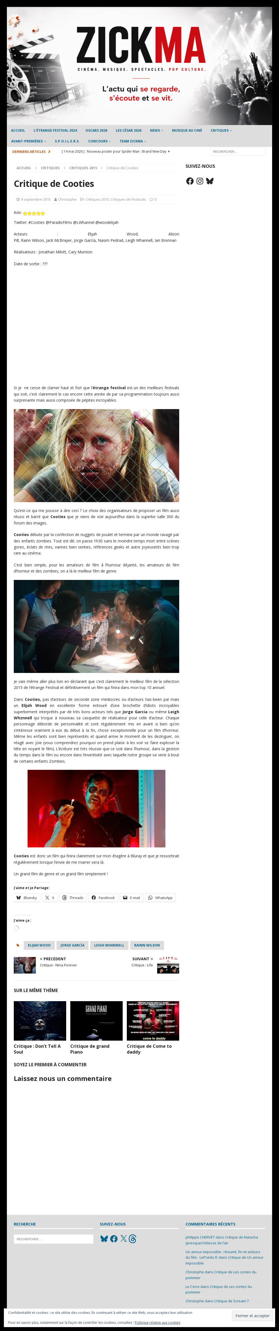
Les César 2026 (128, 130)
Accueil (18, 130)
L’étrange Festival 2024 (55, 130)
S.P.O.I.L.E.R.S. (67, 141)
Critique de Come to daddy (149, 1049)
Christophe (67, 199)
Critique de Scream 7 (231, 1300)
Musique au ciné (187, 130)
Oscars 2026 (96, 130)
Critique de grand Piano (89, 1049)
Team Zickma (131, 141)
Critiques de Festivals (128, 199)
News (155, 130)
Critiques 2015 (97, 199)
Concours (98, 141)
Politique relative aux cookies (157, 1322)
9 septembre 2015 (36, 199)
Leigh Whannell (109, 945)
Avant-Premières (27, 141)
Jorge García (72, 945)
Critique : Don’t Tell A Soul (37, 1049)
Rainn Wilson (147, 945)
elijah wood (39, 945)
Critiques (220, 130)
